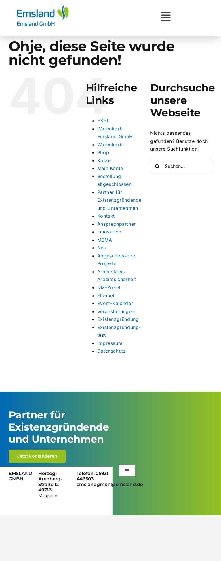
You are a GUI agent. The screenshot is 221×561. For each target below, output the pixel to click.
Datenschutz (111, 351)
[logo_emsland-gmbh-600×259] (42, 7)
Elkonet (106, 295)
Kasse (104, 160)
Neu (101, 247)
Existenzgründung (118, 319)
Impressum (109, 343)
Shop (103, 152)
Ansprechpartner (116, 224)
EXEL (103, 121)
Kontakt (106, 216)
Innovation (109, 232)
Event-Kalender (115, 303)
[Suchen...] (181, 166)
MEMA (104, 240)
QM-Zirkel (108, 287)
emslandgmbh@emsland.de (110, 484)
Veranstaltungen (115, 311)
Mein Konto (110, 168)
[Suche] (157, 166)
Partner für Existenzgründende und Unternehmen (119, 200)
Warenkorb (110, 144)
